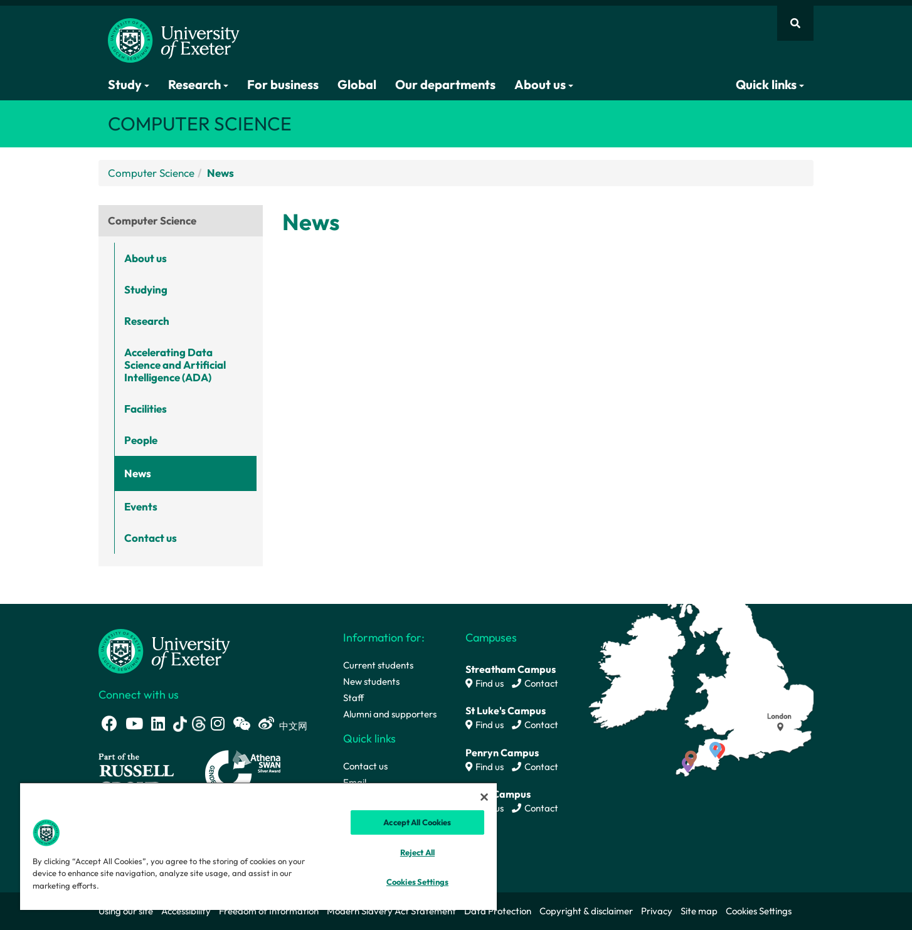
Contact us (150, 537)
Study (128, 84)
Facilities (145, 408)
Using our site (125, 911)
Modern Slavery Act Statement (391, 911)
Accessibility (186, 911)
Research (198, 84)
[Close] (484, 797)
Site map (699, 911)
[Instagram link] (218, 723)
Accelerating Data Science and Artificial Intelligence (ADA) (175, 365)
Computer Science (151, 172)
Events (140, 506)
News (137, 473)
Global (356, 84)
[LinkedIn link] (158, 723)
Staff (353, 698)
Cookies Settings (759, 911)
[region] (258, 846)
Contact (535, 683)
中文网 (293, 726)
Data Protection (497, 911)
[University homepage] (164, 650)
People (140, 440)
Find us (484, 683)
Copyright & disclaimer (586, 911)
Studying (145, 289)
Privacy (656, 911)
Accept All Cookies (417, 822)
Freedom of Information (269, 911)
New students (371, 681)
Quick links (770, 84)
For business (283, 84)
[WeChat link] (241, 723)
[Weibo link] (266, 723)
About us (543, 84)
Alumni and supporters (390, 714)
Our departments (445, 84)
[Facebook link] (109, 723)
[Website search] (795, 23)
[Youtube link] (134, 723)
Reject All (417, 852)
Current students (378, 665)
